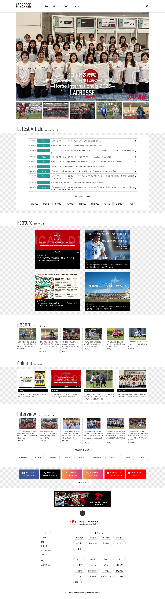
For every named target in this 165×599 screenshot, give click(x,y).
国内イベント (106, 576)
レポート (55, 6)
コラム (76, 6)
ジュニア (79, 559)
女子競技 (119, 570)
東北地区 (46, 204)
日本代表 (93, 565)
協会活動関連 (93, 570)
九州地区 (107, 204)
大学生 (119, 559)
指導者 (79, 570)
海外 (131, 204)
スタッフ (119, 565)
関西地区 (82, 204)
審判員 (106, 565)
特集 (46, 6)
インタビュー (66, 6)
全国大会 (119, 576)
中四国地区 (95, 204)
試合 (79, 576)
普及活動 (93, 576)
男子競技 (106, 570)
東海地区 (70, 204)
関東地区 (58, 204)
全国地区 (119, 204)
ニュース (39, 6)
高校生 (106, 559)
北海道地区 (34, 204)
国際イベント (79, 582)
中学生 (92, 559)
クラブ (79, 565)
